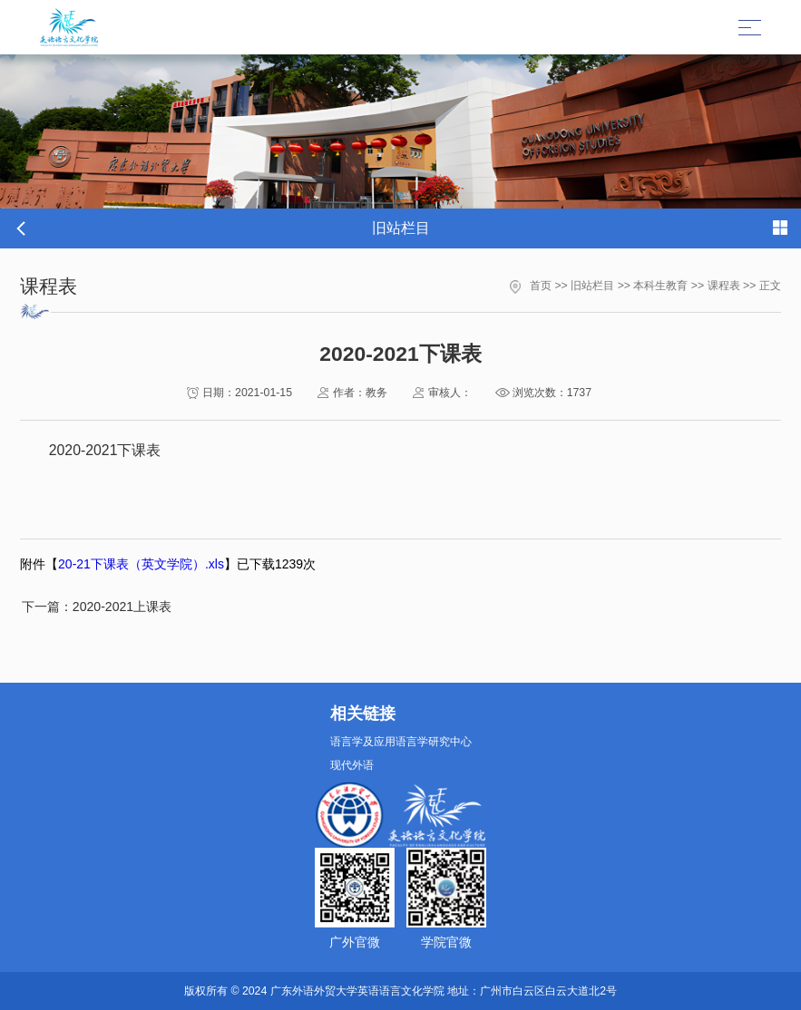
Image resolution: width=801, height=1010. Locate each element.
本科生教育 (660, 285)
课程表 (724, 285)
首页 (541, 285)
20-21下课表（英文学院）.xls (141, 564)
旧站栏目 (592, 285)
